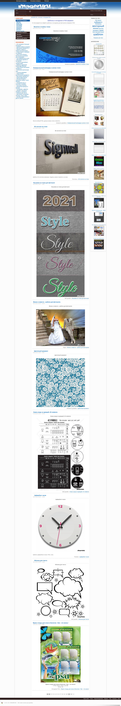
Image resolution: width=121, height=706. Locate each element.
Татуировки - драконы (22, 89)
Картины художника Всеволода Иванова (21, 65)
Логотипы (18, 29)
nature (99, 20)
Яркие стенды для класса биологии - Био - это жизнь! (50, 623)
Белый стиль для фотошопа (99, 238)
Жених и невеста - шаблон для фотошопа (22, 50)
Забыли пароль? (28, 15)
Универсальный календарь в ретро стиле (46, 68)
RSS (119, 698)
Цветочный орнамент (41, 351)
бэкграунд (98, 24)
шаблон (98, 34)
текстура (95, 32)
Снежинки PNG (99, 43)
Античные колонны (22, 85)
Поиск (91, 698)
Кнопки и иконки (20, 31)
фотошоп (101, 32)
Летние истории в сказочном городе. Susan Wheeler (22, 80)
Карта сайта (86, 698)
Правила (106, 698)
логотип (101, 28)
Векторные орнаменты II (23, 48)
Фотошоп (46, 1)
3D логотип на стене (40, 126)
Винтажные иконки (98, 114)
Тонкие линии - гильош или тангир (98, 141)
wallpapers (98, 22)
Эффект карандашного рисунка (99, 86)
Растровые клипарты (35, 1)
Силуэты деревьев (21, 72)
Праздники (18, 27)
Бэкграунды (19, 24)
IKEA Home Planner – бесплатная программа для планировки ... (22, 56)
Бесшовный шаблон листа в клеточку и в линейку (99, 72)
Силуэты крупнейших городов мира (22, 63)
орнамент (96, 30)
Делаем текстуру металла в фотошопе (99, 128)
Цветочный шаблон (98, 182)
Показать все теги (98, 37)
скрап (101, 30)
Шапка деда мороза (22, 77)
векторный (98, 26)
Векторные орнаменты (22, 76)
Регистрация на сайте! (20, 15)
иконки (95, 28)
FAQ (110, 698)
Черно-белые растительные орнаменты (22, 74)
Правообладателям (98, 698)
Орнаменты (19, 28)
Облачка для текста (22, 93)
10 (66, 694)
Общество (18, 23)
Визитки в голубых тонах (42, 26)
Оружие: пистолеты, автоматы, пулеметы (21, 91)
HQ (96, 20)
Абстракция (19, 25)
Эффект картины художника (99, 168)
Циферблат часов (40, 495)
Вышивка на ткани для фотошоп (44, 182)
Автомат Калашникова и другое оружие (22, 97)
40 (71, 694)
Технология (19, 26)
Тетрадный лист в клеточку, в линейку (21, 83)
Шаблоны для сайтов (22, 38)
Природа (18, 22)
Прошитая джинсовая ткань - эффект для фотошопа (99, 211)
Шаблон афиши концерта (23, 46)
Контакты (114, 698)
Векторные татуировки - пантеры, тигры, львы (22, 95)
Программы (19, 36)
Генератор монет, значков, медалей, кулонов (98, 58)
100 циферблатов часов (23, 58)
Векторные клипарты (21, 1)
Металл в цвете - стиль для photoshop (99, 155)
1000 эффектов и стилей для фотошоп (99, 224)
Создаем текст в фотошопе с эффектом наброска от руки (98, 100)
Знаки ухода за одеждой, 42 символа (45, 412)
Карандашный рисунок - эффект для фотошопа (99, 196)
